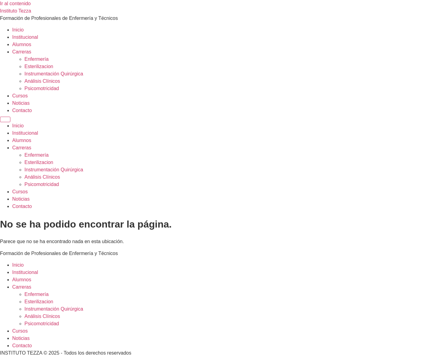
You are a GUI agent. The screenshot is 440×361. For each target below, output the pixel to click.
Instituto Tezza (15, 10)
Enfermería (36, 59)
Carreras (21, 51)
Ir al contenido (15, 3)
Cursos (20, 95)
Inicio (18, 29)
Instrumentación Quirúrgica (53, 73)
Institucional (25, 37)
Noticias (21, 103)
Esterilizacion (38, 66)
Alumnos (21, 44)
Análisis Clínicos (42, 81)
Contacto (22, 110)
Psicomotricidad (41, 88)
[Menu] (5, 119)
